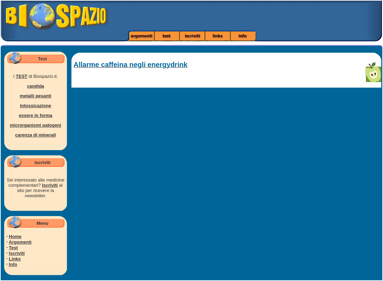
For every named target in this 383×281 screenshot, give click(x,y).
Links (15, 258)
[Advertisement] (269, 15)
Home (15, 236)
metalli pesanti (35, 95)
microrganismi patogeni (35, 125)
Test (13, 247)
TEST (21, 76)
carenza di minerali (35, 135)
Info (13, 264)
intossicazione (35, 105)
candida (35, 86)
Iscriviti (50, 185)
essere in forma (35, 115)
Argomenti (20, 242)
